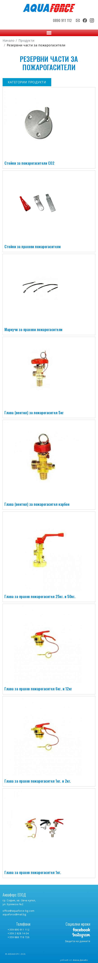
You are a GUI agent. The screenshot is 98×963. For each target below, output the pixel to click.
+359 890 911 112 (18, 929)
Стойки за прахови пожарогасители (33, 246)
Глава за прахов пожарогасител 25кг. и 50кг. (40, 596)
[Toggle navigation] (49, 33)
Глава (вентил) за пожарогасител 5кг (34, 412)
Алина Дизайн (80, 960)
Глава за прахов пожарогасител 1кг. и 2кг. (38, 781)
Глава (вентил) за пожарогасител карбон (37, 504)
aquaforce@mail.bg (14, 914)
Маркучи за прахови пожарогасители (34, 329)
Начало (8, 40)
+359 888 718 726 (18, 937)
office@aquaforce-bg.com (18, 910)
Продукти (26, 40)
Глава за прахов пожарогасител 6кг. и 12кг (38, 688)
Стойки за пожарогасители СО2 (29, 163)
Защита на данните (77, 941)
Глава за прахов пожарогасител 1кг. (33, 872)
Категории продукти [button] (27, 82)
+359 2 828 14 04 (18, 933)
